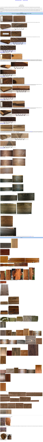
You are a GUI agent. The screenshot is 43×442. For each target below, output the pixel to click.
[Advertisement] (21, 2)
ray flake (30, 236)
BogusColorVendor (5, 416)
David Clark (28, 59)
